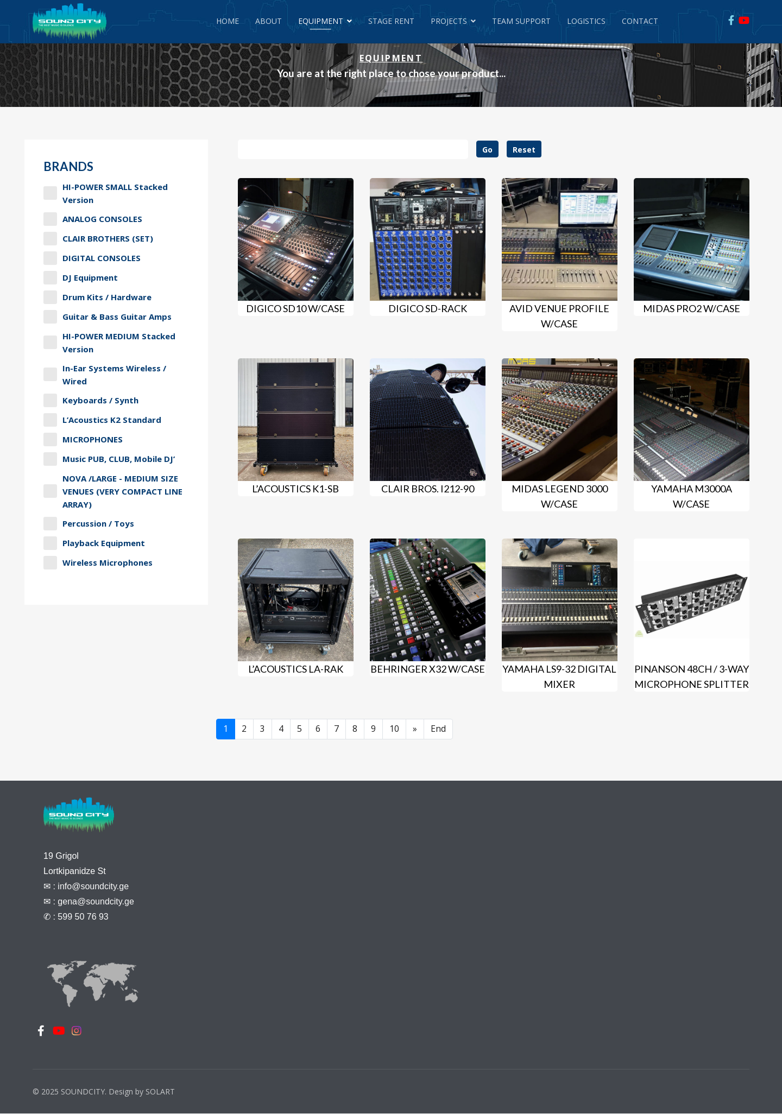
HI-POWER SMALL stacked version (105, 193)
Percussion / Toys (88, 523)
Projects (449, 21)
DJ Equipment (80, 277)
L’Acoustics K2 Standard (102, 420)
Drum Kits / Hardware (97, 297)
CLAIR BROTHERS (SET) (98, 238)
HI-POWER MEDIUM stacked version (109, 343)
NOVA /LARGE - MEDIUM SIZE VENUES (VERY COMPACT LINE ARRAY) (112, 491)
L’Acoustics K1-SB (295, 489)
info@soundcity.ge (93, 886)
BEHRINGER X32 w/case (427, 669)
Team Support (521, 21)
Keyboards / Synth (90, 400)
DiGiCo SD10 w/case (295, 308)
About (268, 21)
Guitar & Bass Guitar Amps (107, 317)
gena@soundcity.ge (96, 901)
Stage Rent (391, 21)
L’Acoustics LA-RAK (295, 669)
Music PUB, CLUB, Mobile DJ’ (109, 459)
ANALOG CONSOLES (92, 219)
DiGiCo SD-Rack (427, 308)
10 (394, 729)
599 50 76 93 (83, 916)
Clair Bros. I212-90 (427, 489)
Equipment (320, 21)
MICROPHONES (83, 439)
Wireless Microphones (98, 562)
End (438, 729)
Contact (640, 21)
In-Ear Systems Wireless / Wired (104, 375)
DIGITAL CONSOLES (92, 258)
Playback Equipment (94, 543)
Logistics (586, 21)
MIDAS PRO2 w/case (691, 308)
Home (227, 21)
